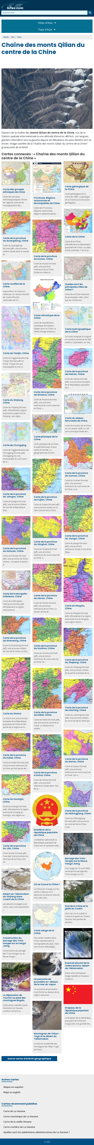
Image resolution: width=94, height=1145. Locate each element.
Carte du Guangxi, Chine (13, 800)
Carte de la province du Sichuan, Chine (14, 550)
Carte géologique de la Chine (76, 188)
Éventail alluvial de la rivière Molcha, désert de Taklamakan (77, 965)
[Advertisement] (46, 62)
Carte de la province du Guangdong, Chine (15, 239)
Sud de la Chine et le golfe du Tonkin (76, 907)
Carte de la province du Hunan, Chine (45, 257)
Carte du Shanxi (12, 713)
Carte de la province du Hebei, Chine (45, 714)
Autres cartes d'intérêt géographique (29, 1058)
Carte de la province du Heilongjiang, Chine (78, 812)
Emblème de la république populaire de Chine (46, 832)
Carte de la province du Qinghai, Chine (45, 543)
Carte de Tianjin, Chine (16, 353)
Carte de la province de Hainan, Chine (76, 373)
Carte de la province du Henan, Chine (45, 597)
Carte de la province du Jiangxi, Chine (76, 537)
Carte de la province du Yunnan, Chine (76, 474)
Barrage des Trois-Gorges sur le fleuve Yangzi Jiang (76, 861)
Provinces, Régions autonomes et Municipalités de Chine (47, 200)
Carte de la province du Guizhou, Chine (45, 647)
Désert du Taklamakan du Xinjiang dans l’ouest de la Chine (16, 896)
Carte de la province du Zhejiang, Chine (76, 661)
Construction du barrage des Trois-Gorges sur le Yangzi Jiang (14, 941)
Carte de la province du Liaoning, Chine (76, 709)
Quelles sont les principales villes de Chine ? (76, 287)
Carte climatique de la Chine (46, 317)
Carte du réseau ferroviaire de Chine (76, 419)
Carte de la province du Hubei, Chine (14, 756)
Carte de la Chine (75, 236)
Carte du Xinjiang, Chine (13, 401)
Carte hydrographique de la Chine (78, 330)
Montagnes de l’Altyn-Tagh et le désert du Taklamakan (46, 1036)
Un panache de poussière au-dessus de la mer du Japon (46, 982)
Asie (13, 37)
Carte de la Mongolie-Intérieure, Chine (15, 595)
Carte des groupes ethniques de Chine (14, 190)
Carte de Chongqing (14, 445)
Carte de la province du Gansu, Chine (76, 760)
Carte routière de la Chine (14, 285)
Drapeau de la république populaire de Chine (77, 1010)
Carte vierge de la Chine (44, 932)
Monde (6, 37)
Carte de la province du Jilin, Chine (14, 847)
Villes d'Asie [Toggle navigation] (47, 23)
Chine (19, 37)
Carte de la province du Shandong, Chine (14, 639)
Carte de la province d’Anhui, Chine (45, 774)
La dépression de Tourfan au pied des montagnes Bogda (14, 998)
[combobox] (44, 13)
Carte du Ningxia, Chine (75, 607)
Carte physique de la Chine (46, 438)
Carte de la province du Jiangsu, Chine (14, 495)
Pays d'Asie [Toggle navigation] (47, 29)
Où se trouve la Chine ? (47, 884)
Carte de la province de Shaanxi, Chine (45, 393)
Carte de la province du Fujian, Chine (45, 498)
